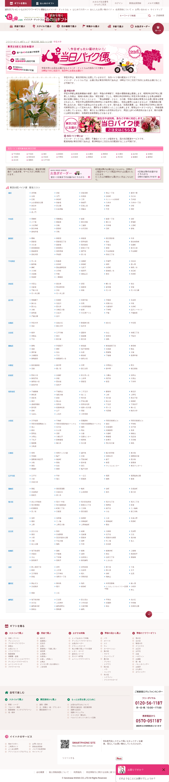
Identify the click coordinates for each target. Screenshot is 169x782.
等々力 (108, 407)
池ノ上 (83, 395)
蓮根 (58, 551)
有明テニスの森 (62, 453)
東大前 (83, 339)
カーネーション (109, 649)
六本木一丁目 (136, 202)
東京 (107, 274)
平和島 (133, 424)
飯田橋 (33, 264)
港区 (45, 154)
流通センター (86, 436)
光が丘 (133, 600)
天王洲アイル (86, 313)
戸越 (107, 313)
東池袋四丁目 (111, 346)
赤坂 (58, 193)
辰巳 (82, 466)
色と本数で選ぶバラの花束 (82, 649)
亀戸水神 (84, 469)
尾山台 (58, 401)
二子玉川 (84, 391)
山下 (58, 411)
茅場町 (133, 222)
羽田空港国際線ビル (38, 424)
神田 (107, 264)
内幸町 (133, 274)
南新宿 (83, 287)
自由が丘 (59, 323)
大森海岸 (109, 306)
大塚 (132, 352)
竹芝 (107, 209)
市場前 (33, 456)
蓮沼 (107, 424)
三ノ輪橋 (134, 508)
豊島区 (90, 157)
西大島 (133, 459)
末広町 (133, 271)
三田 (82, 199)
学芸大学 (34, 323)
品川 (58, 316)
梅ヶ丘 (133, 407)
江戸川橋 (59, 333)
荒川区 (120, 157)
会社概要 (40, 772)
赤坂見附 (84, 193)
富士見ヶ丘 (85, 375)
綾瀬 (82, 531)
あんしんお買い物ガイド (101, 9)
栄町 (107, 573)
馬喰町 (33, 219)
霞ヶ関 (133, 264)
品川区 (135, 154)
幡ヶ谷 (108, 284)
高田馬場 (59, 251)
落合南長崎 (135, 242)
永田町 (108, 267)
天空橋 (133, 440)
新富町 (58, 228)
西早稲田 (84, 242)
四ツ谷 (83, 254)
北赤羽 (83, 570)
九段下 (83, 267)
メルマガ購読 (154, 3)
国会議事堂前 (61, 267)
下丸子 (33, 440)
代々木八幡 (135, 290)
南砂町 (58, 459)
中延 (132, 303)
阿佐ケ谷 (34, 375)
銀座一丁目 (110, 219)
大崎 (33, 310)
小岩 (33, 479)
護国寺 (83, 333)
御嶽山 (133, 433)
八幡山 (108, 375)
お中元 (138, 651)
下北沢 (108, 404)
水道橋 (33, 274)
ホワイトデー (141, 672)
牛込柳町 (134, 251)
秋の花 (106, 667)
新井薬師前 (35, 365)
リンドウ (107, 672)
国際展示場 (135, 456)
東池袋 (83, 346)
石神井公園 (135, 606)
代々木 (108, 290)
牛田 (82, 544)
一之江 (83, 476)
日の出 (133, 196)
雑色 (132, 443)
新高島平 (34, 560)
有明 (33, 453)
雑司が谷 (84, 358)
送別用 (42, 651)
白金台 (33, 209)
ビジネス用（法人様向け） (50, 664)
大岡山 (33, 436)
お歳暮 (138, 659)
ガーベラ (107, 641)
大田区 (15, 157)
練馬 (82, 609)
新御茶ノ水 (110, 271)
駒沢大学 (134, 411)
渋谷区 (45, 157)
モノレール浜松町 (112, 199)
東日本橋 (84, 222)
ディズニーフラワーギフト (18, 662)
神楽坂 (83, 238)
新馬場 (33, 313)
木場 (82, 456)
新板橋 (133, 557)
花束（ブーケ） (14, 638)
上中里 (58, 570)
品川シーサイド (136, 310)
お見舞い (43, 654)
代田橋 (108, 411)
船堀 (132, 479)
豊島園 (58, 609)
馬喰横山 (59, 219)
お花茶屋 (84, 492)
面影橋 (58, 245)
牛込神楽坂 (110, 251)
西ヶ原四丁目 (36, 567)
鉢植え (10, 646)
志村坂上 (84, 557)
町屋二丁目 (60, 508)
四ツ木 (58, 495)
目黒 (82, 303)
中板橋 (58, 554)
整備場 (108, 436)
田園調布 (84, 421)
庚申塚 (33, 352)
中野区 (60, 157)
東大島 (133, 453)
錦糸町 (83, 586)
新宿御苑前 (35, 248)
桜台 (107, 606)
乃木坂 (133, 199)
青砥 (33, 489)
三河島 (83, 508)
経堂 (58, 398)
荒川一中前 (60, 502)
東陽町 (33, 469)
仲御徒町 (84, 521)
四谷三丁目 (110, 254)
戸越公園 (34, 316)
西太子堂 (134, 398)
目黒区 (150, 154)
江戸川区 (46, 160)
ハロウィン (140, 656)
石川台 (58, 427)
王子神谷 (59, 573)
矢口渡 (83, 443)
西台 (107, 554)
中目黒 (133, 323)
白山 (107, 333)
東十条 (108, 567)
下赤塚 (58, 557)
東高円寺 (34, 378)
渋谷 (58, 290)
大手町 (58, 271)
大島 (33, 462)
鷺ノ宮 (58, 368)
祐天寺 (83, 326)
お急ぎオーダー (140, 27)
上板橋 (133, 551)
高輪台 (83, 209)
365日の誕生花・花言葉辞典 (81, 707)
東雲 (107, 462)
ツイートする (68, 758)
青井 (58, 531)
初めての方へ (13, 744)
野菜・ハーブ (13, 704)
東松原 (33, 395)
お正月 (138, 649)
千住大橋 (59, 541)
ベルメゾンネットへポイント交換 (83, 717)
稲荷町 (83, 518)
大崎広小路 (60, 310)
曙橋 (33, 238)
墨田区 (105, 154)
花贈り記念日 (76, 710)
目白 (58, 352)
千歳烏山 (59, 391)
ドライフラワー (14, 651)
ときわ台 (109, 560)
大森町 (108, 433)
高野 (82, 541)
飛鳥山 (108, 577)
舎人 (132, 541)
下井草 (133, 381)
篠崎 (107, 479)
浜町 (132, 219)
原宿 (82, 284)
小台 (107, 511)
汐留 (132, 206)
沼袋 (33, 368)
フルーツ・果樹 (14, 707)
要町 (58, 349)
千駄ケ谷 (34, 290)
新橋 (107, 206)
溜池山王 (84, 274)
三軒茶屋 (84, 414)
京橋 (58, 225)
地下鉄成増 (35, 551)
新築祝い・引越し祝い (48, 649)
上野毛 (133, 395)
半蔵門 (108, 261)
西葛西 (83, 479)
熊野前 (108, 505)
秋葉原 (58, 261)
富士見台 (84, 600)
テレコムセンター (112, 466)
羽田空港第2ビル (137, 421)
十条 (132, 567)
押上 (132, 590)
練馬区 (150, 157)
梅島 (58, 544)
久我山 (133, 378)
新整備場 (59, 440)
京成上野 (134, 518)
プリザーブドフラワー (16, 643)
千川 (58, 355)
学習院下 (59, 346)
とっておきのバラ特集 (80, 638)
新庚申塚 (134, 355)
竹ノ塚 (108, 541)
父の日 (138, 641)
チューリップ (109, 656)
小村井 (133, 586)
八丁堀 (33, 222)
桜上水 (108, 401)
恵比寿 (58, 284)
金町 (107, 489)
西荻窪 (83, 381)
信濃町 (133, 245)
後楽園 (83, 336)
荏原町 (58, 300)
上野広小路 (60, 524)
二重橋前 (59, 277)
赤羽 (58, 567)
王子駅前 (34, 573)
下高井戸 (134, 404)
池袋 (33, 349)
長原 (132, 430)
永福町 (58, 375)
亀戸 (58, 456)
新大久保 (134, 248)
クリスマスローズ (110, 680)
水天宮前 (84, 228)
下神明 (108, 310)
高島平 (58, 560)
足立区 (15, 160)
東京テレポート (136, 466)
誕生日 (42, 638)
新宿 (107, 248)
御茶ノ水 (134, 267)
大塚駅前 (34, 355)
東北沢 (133, 391)
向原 (82, 352)
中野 (82, 365)
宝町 (107, 228)
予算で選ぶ (115, 27)
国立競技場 (110, 238)
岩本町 (58, 264)
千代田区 (16, 154)
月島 (58, 232)
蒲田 (82, 427)
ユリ (105, 643)
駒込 (132, 349)
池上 (33, 427)
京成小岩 (34, 482)
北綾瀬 (83, 534)
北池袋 (108, 349)
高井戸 (58, 385)
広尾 (33, 199)
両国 (33, 593)
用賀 (82, 411)
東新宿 (58, 238)
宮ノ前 (33, 511)
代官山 (33, 284)
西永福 (58, 381)
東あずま (34, 583)
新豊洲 (133, 462)
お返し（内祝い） (46, 659)
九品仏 (33, 414)
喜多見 (33, 398)
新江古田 (84, 368)
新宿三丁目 (85, 248)
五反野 (133, 531)
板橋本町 (109, 551)
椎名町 (83, 355)
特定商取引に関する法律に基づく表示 (103, 772)
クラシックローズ (78, 646)
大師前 (108, 531)
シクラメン (108, 677)
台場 (33, 196)
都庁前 (83, 251)
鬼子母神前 (85, 349)
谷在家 (108, 544)
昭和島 (83, 440)
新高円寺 (34, 385)
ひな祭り (139, 669)
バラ (105, 638)
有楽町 (33, 277)
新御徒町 (109, 521)
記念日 (42, 643)
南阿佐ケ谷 (35, 381)
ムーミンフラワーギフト (81, 659)
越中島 (83, 453)
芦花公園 (84, 401)
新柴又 (33, 495)
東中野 (58, 365)
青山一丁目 (110, 193)
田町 (132, 209)
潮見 (33, 466)
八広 (58, 593)
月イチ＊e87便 (77, 656)
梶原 (33, 570)
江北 (132, 534)
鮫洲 (82, 310)
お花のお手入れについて (80, 704)
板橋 (82, 551)
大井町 (133, 306)
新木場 (83, 462)
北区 (104, 157)
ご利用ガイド (13, 746)
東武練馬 (84, 560)
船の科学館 (110, 453)
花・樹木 (11, 712)
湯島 (107, 339)
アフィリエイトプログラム (18, 752)
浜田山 (133, 375)
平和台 (108, 600)
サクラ (106, 654)
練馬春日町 (35, 606)
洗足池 (133, 436)
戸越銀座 (134, 313)
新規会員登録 (135, 3)
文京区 (75, 154)
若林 (33, 411)
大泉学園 (84, 606)
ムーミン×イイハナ (15, 664)
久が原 (58, 430)
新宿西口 (59, 248)
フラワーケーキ (14, 667)
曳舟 (82, 583)
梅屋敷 (33, 443)
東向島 (58, 583)
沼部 (58, 433)
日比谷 (133, 261)
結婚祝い (43, 641)
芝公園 (58, 206)
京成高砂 (34, 492)
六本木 (108, 202)
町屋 (132, 505)
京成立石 (59, 492)
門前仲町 (84, 459)
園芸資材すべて (45, 710)
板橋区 (135, 157)
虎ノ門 (33, 212)
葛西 (107, 476)
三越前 (83, 225)
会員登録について (123, 9)
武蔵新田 (109, 430)
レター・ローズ (78, 651)
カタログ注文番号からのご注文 (100, 3)
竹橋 (58, 274)
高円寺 (108, 378)
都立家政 (134, 368)
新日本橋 (34, 228)
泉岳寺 (33, 206)
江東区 (120, 154)
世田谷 (58, 404)
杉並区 (75, 157)
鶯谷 (107, 524)
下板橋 (108, 355)
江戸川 (33, 476)
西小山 (33, 306)
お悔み (42, 662)
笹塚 (132, 287)
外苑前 (83, 196)
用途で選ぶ (17, 27)
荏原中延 (84, 300)
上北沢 (58, 414)
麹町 (33, 267)
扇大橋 (133, 537)
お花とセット (13, 649)
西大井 (58, 306)
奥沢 (33, 401)
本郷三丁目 (135, 333)
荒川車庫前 (35, 505)
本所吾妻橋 (110, 583)
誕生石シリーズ (78, 654)
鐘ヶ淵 (133, 583)
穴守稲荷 (34, 421)
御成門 (83, 202)
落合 (107, 242)
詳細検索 (160, 15)
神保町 (83, 264)
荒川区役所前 (86, 502)
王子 (132, 570)
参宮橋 (108, 287)
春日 (58, 336)
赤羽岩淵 (84, 567)
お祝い (42, 646)
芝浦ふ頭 (84, 206)
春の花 (106, 651)
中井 (132, 238)
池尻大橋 (59, 395)
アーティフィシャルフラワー (19, 659)
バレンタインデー (142, 664)
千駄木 (133, 336)
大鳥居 (33, 446)
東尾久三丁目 (86, 505)
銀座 (82, 219)
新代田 (33, 407)
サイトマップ (156, 9)
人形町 (133, 225)
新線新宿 (34, 251)
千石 (33, 339)
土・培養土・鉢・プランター (50, 707)
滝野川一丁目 (61, 577)
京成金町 (134, 489)
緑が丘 (108, 323)
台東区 (90, 154)
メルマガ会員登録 (39, 749)
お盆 (137, 654)
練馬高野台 (60, 606)
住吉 (58, 466)
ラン (105, 646)
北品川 (58, 303)
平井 (58, 476)
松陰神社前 (60, 407)
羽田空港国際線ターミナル (91, 424)
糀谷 (33, 430)
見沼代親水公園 (62, 537)
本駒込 (33, 336)
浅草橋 (58, 518)
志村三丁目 (110, 557)
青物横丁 (34, 300)
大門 (58, 196)
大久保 (33, 245)
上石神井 (59, 603)
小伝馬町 (34, 225)
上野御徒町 (85, 524)
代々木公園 (35, 293)
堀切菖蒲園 (60, 489)
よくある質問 (13, 749)
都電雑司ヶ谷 (61, 358)
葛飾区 (30, 160)
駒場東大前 (85, 323)
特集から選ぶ (91, 27)
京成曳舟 (34, 586)
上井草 (83, 378)
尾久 (82, 573)
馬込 (82, 430)
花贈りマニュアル (77, 712)
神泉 (82, 290)
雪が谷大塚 (110, 443)
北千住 (108, 534)
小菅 (33, 537)
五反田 (133, 300)
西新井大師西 (111, 537)
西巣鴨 (108, 352)
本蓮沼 (33, 554)
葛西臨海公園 (136, 476)
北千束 (133, 427)
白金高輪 (59, 209)
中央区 (30, 154)
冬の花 (106, 675)
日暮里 (58, 511)
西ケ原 (108, 570)
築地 (132, 228)
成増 (82, 554)
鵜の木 (58, 443)
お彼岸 (138, 667)
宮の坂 (108, 398)
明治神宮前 (60, 287)
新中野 (108, 368)
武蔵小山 (109, 303)
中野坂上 (109, 365)
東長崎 (133, 346)
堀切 (33, 534)
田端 (33, 577)
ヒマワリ (107, 664)
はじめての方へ (80, 9)
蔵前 (33, 521)
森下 (107, 459)
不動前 (108, 300)
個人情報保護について (59, 772)
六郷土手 (59, 436)
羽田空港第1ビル (112, 421)
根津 (33, 333)
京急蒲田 (109, 427)
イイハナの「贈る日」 (79, 715)
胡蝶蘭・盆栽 (13, 656)
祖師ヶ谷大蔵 (86, 407)
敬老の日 (139, 643)
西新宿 (33, 242)
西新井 (83, 537)
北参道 (33, 287)
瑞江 (58, 479)
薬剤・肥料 (43, 704)
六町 (33, 541)
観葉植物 (11, 654)
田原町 (133, 521)
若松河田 (34, 254)
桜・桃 (138, 662)
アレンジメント (14, 641)
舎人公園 (34, 544)
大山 (33, 557)
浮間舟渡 (84, 577)
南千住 (108, 508)
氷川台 (33, 603)
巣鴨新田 (34, 358)
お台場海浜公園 (37, 202)
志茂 (132, 573)
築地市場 (34, 232)
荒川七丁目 (110, 502)
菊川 (58, 586)
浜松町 (108, 196)
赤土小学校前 (36, 502)
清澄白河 (109, 456)
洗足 (33, 326)
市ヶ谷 (33, 261)
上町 (107, 395)
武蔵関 (108, 603)
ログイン (119, 3)
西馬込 (33, 433)
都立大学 (59, 326)
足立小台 (34, 531)
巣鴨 (33, 346)
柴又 (107, 492)
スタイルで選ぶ (42, 27)
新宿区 (60, 154)
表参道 (58, 202)
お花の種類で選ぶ (66, 27)
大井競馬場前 (86, 306)
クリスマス (140, 646)
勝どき (108, 222)
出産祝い (43, 656)
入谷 (107, 518)
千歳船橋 (34, 391)
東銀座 (58, 222)
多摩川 (108, 440)
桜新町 (133, 401)
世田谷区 (31, 157)
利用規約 (78, 772)
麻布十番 (134, 193)
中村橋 (133, 603)
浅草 (33, 518)
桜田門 (83, 271)
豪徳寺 (108, 391)
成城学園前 (35, 404)
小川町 (33, 271)
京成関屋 (59, 534)
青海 (58, 462)
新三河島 (134, 511)
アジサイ (107, 662)
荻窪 (107, 381)
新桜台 (33, 609)
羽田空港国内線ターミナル (66, 424)
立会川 (58, 313)
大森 (82, 433)
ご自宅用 (43, 667)
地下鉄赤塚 (35, 600)
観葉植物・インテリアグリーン (20, 710)
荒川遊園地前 (61, 505)
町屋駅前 (34, 508)
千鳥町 (58, 421)
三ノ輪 (58, 521)
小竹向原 (84, 603)
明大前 (83, 398)
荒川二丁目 (135, 502)
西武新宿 (84, 245)
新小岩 (133, 492)
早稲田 (58, 254)
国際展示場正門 (37, 459)
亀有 (82, 489)
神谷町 (58, 199)
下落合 (108, 245)
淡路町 (83, 261)
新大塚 (58, 339)
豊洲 (58, 469)
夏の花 (106, 659)
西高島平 (134, 554)
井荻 (58, 378)
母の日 (138, 638)
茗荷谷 (108, 336)
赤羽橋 (33, 193)
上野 (33, 524)
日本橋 (108, 225)
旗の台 (33, 303)
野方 (132, 365)
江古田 (58, 600)
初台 (132, 284)
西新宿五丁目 (61, 242)
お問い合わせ (141, 9)
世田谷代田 (85, 404)
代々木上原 (60, 293)
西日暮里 (84, 511)
